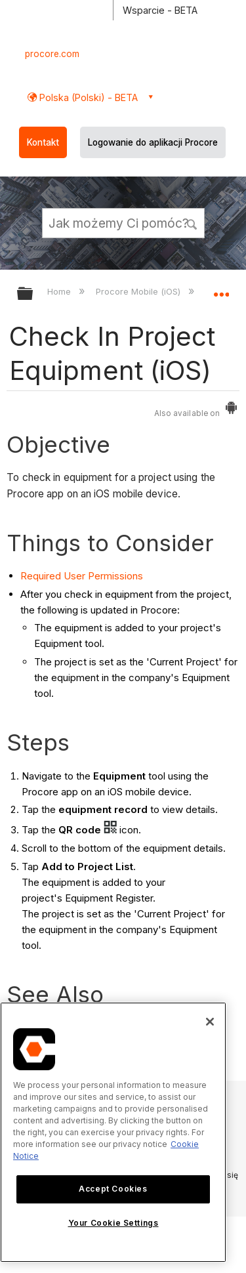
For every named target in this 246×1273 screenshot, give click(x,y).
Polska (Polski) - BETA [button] (87, 97)
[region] (113, 1132)
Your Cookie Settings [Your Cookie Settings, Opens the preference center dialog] (113, 1223)
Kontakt (43, 142)
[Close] (209, 1021)
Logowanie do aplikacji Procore (153, 142)
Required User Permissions (81, 576)
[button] (192, 222)
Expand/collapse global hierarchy (33, 294)
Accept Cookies (113, 1189)
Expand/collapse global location (221, 289)
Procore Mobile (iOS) (139, 291)
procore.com (52, 54)
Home (60, 291)
